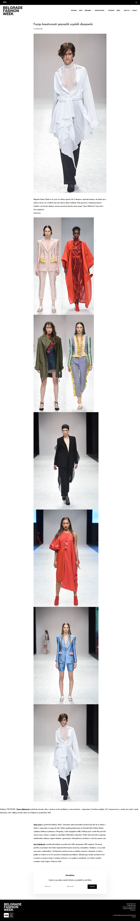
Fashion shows (100, 11)
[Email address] (76, 886)
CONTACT (134, 10)
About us (126, 10)
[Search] (136, 2)
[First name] (53, 886)
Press (119, 11)
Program (74, 10)
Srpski (4, 2)
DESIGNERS (89, 11)
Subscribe (92, 886)
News (80, 10)
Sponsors (111, 10)
